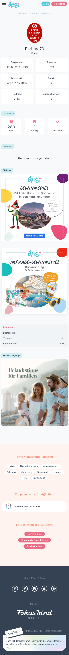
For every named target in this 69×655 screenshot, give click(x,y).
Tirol (26, 478)
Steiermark (43, 472)
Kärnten (58, 472)
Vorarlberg (26, 472)
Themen (34, 339)
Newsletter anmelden (28, 506)
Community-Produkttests (34, 540)
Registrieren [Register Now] (59, 3)
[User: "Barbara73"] (34, 41)
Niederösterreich (29, 466)
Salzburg (11, 472)
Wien (12, 466)
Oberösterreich (51, 466)
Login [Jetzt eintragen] (46, 3)
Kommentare (34, 344)
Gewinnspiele (35, 534)
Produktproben (34, 546)
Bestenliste (9, 332)
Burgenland (39, 478)
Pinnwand (8, 327)
